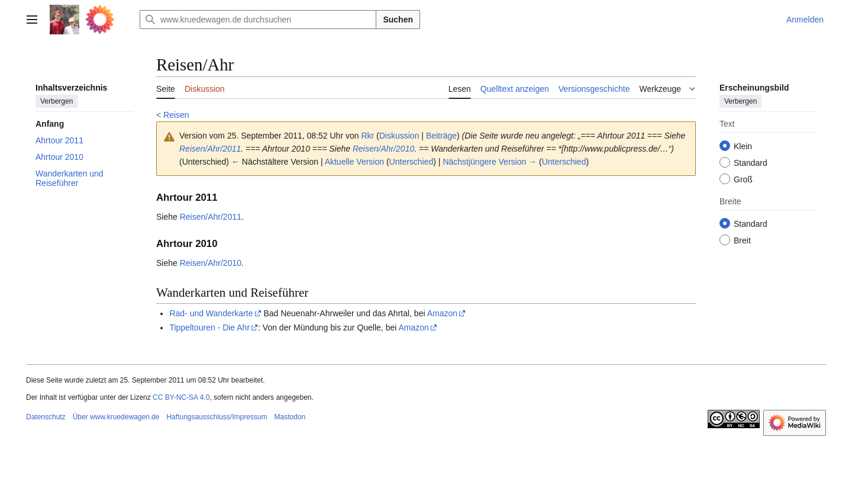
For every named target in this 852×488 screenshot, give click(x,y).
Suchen (398, 19)
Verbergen (56, 101)
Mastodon (290, 417)
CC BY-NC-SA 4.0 (181, 397)
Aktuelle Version (354, 161)
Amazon (442, 313)
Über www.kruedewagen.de (116, 417)
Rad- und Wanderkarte (211, 313)
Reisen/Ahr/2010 (383, 148)
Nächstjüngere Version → (490, 161)
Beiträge (441, 135)
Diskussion (399, 135)
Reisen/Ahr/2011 (210, 148)
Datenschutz (46, 417)
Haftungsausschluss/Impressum (216, 417)
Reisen (176, 115)
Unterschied (411, 161)
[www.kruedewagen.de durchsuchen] (258, 19)
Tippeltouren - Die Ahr (209, 327)
